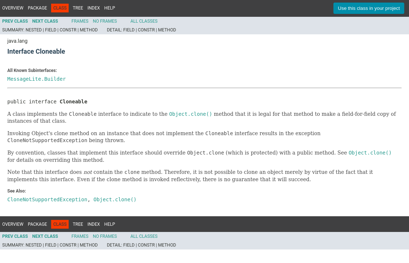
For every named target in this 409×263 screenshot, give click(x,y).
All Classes (143, 21)
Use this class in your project (369, 8)
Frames (80, 21)
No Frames (105, 21)
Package (37, 8)
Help (109, 8)
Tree (78, 8)
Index (94, 8)
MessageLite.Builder (36, 79)
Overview (12, 8)
